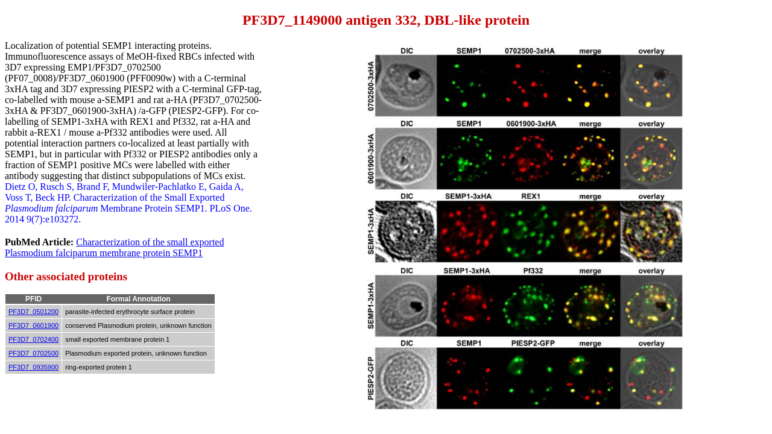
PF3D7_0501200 (33, 311)
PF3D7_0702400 (33, 339)
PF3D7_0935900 (33, 367)
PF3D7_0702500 (33, 353)
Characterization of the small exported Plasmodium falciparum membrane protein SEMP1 (114, 247)
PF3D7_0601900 (33, 325)
